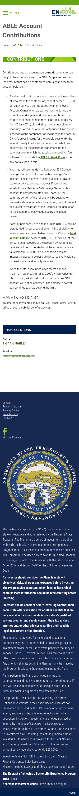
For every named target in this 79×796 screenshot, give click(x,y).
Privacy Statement (12, 406)
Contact (7, 402)
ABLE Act (18, 45)
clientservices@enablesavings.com (19, 356)
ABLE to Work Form (52, 157)
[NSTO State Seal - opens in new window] (39, 485)
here (60, 588)
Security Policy (10, 414)
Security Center (11, 410)
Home (6, 45)
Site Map (7, 418)
